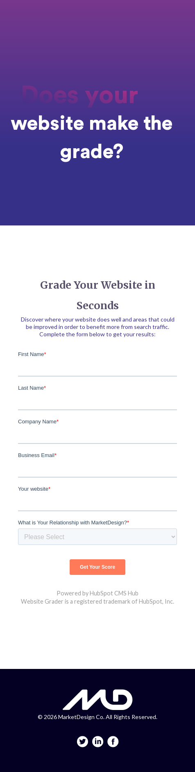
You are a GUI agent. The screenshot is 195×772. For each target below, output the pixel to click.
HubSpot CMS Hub (114, 593)
